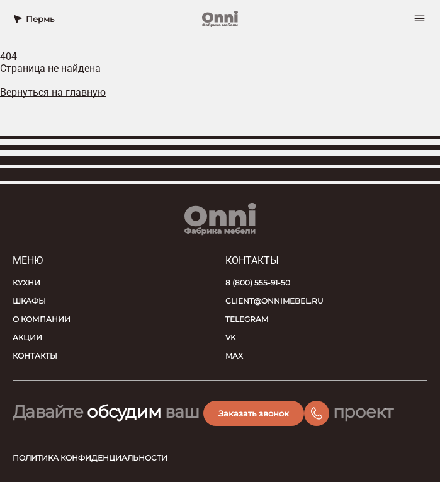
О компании (42, 319)
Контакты (35, 355)
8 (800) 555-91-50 (257, 282)
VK (230, 337)
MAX (234, 355)
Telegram (246, 319)
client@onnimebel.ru (274, 301)
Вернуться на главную (53, 92)
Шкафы (29, 301)
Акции (27, 337)
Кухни (26, 282)
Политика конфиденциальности (90, 457)
